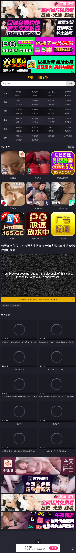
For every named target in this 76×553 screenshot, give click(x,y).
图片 (5, 120)
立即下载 (53, 548)
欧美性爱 (68, 109)
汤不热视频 (68, 136)
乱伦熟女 (51, 113)
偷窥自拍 (19, 118)
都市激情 (19, 127)
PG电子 (18, 92)
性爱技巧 (68, 131)
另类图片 (68, 122)
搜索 (70, 83)
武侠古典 (68, 127)
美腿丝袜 (19, 122)
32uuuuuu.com (38, 78)
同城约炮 (19, 136)
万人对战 (51, 92)
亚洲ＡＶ (19, 101)
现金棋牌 (51, 95)
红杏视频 (19, 140)
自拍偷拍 (35, 101)
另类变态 (68, 113)
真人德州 (35, 92)
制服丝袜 (19, 113)
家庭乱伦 (35, 127)
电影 (5, 111)
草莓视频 (51, 136)
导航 (5, 137)
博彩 (5, 93)
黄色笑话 (51, 131)
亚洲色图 (35, 118)
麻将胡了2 (18, 95)
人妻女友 (51, 127)
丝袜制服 (35, 104)
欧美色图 (51, 118)
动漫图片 (68, 118)
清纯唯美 (35, 122)
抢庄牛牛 (68, 95)
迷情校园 (19, 131)
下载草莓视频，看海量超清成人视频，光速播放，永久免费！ (45, 299)
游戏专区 (68, 92)
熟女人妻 (19, 104)
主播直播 (51, 104)
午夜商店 (35, 136)
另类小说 (35, 131)
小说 (5, 129)
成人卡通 (51, 109)
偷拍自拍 (35, 109)
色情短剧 (35, 140)
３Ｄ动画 (68, 101)
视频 (5, 102)
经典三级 (35, 113)
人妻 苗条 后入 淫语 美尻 (11, 305)
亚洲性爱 (19, 109)
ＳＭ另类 (68, 104)
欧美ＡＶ (51, 101)
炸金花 (35, 95)
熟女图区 (51, 122)
